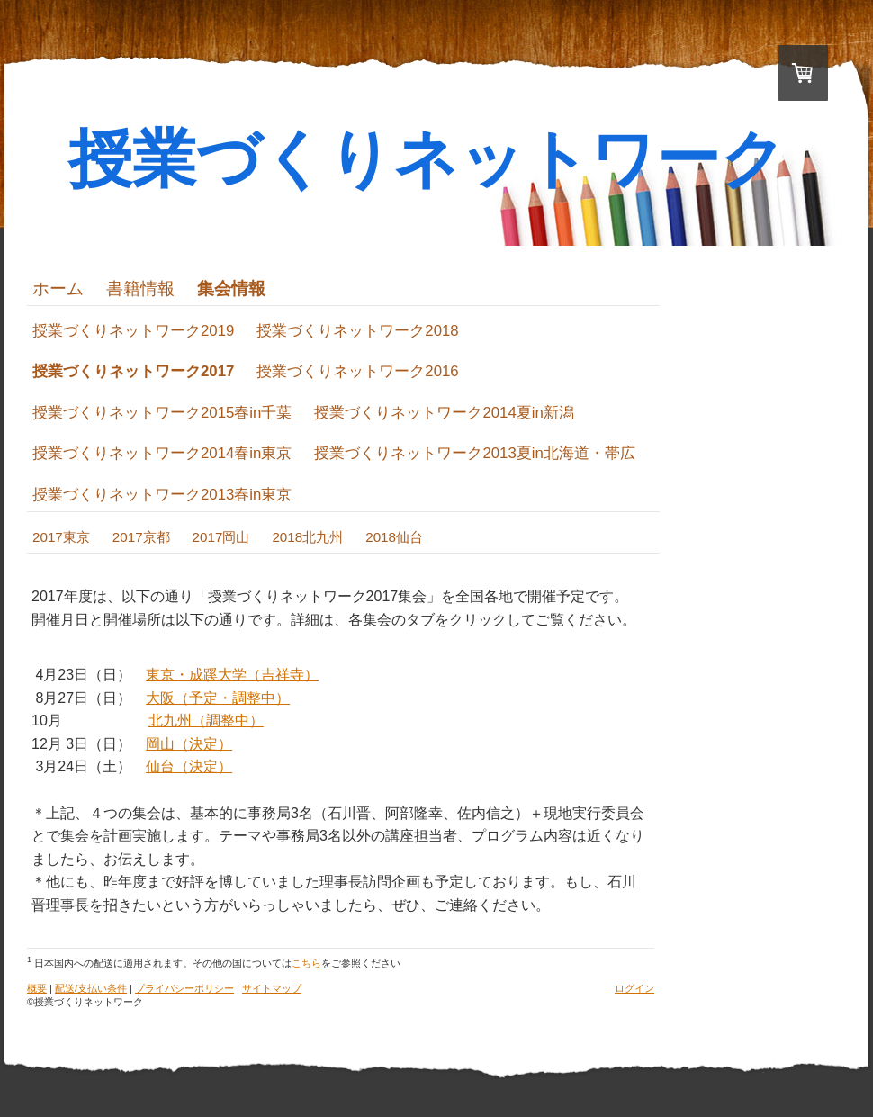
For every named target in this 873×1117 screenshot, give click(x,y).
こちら (306, 963)
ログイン (634, 988)
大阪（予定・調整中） (218, 698)
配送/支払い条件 (91, 988)
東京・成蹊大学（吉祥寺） (232, 674)
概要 (37, 988)
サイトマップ (272, 988)
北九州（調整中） (206, 720)
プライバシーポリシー (184, 988)
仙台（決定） (189, 766)
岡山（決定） (189, 744)
